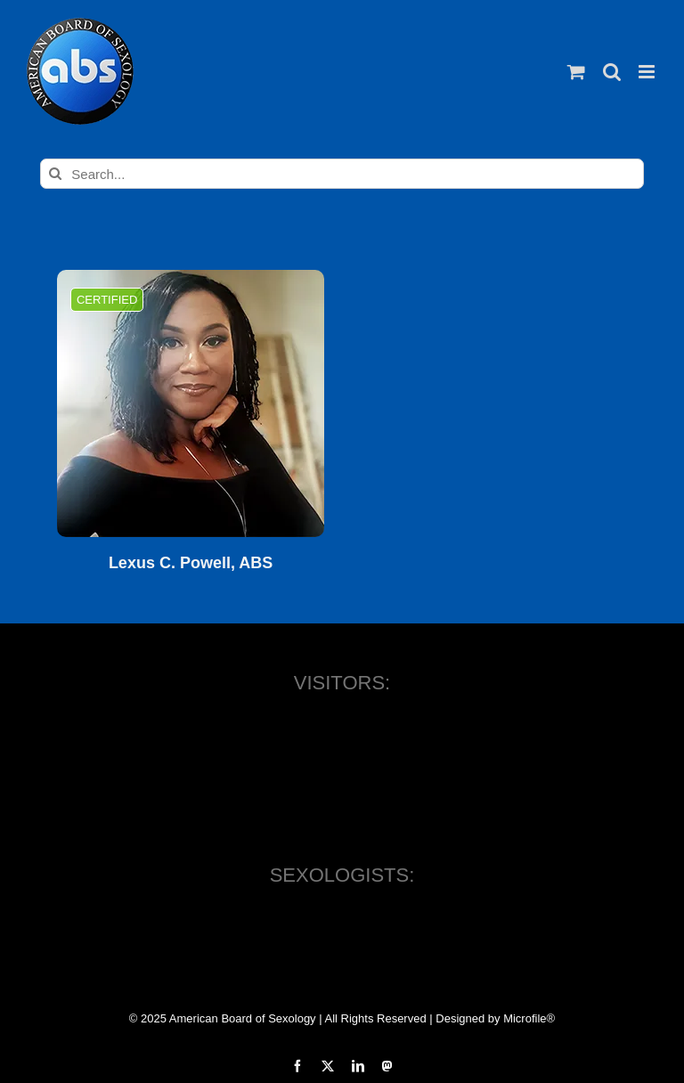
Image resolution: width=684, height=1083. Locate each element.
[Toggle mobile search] (612, 71)
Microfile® (529, 1018)
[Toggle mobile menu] (648, 71)
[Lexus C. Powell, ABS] (190, 403)
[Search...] (341, 174)
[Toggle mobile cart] (576, 71)
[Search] (55, 174)
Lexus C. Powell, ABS (191, 563)
